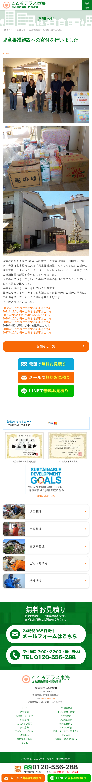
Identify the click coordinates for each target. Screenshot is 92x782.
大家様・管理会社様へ (66, 739)
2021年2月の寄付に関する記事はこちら (26, 315)
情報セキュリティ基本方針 (66, 731)
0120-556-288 (48, 698)
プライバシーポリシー (24, 731)
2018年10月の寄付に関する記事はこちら (27, 329)
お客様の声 (65, 716)
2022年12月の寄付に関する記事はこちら (27, 308)
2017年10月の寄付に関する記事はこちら (27, 332)
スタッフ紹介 (65, 727)
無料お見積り (65, 724)
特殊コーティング (24, 716)
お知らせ (21, 30)
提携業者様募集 (24, 739)
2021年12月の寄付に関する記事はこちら (27, 311)
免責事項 (24, 735)
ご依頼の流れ (65, 720)
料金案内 (24, 720)
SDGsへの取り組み (46, 494)
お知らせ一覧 (46, 346)
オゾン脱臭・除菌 (66, 712)
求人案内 (66, 735)
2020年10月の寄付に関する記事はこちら (27, 318)
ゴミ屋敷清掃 (65, 708)
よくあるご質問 (24, 724)
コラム (24, 743)
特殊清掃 (24, 712)
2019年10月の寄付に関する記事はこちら (27, 322)
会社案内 (24, 727)
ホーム (24, 708)
